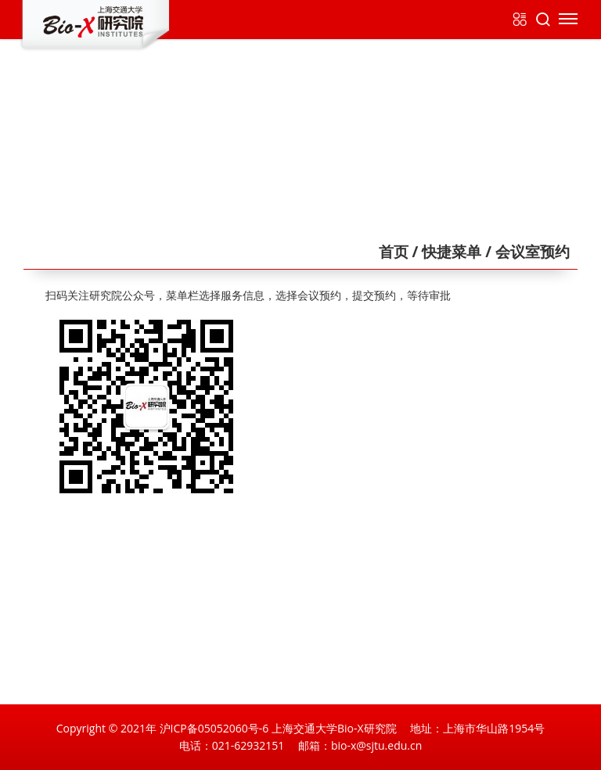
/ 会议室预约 (525, 252)
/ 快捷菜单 (445, 252)
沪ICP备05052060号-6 (214, 728)
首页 (393, 252)
